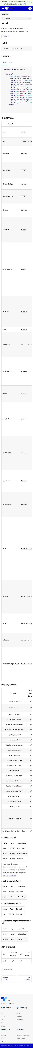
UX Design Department (23, 1035)
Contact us (4, 1041)
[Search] (30, 8)
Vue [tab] (10, 62)
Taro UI (3, 1016)
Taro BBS (19, 1016)
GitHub (18, 1013)
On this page (6, 18)
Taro (2, 1013)
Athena (3, 1026)
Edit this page (6, 969)
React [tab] (4, 62)
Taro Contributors (21, 1038)
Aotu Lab (3, 1035)
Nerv (2, 1023)
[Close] (31, 3)
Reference (6, 36)
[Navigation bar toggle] (2, 8)
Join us (3, 1038)
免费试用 (23, 4)
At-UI (2, 1019)
